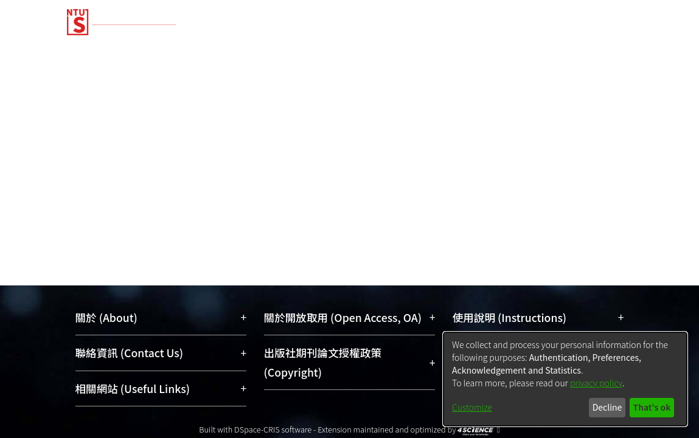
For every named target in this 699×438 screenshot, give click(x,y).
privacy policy (596, 383)
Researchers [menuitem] (511, 50)
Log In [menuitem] (606, 93)
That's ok (651, 407)
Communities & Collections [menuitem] (138, 50)
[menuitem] (570, 93)
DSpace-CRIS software (272, 429)
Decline (607, 407)
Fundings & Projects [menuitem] (402, 50)
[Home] (339, 17)
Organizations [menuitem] (604, 50)
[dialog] (565, 379)
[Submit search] (545, 93)
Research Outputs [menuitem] (279, 50)
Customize (472, 407)
